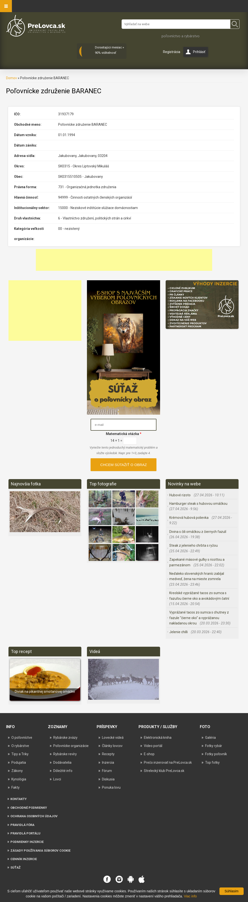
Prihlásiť (199, 52)
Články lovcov (112, 746)
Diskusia (108, 779)
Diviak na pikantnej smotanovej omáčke (45, 691)
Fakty (15, 787)
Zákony (17, 771)
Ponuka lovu (111, 787)
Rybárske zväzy (65, 737)
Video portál (153, 746)
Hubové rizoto (180, 495)
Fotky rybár (213, 746)
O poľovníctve (21, 737)
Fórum (107, 771)
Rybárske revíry (65, 754)
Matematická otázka (123, 434)
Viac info (190, 896)
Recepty (108, 754)
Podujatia (18, 762)
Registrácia (171, 52)
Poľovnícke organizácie (71, 746)
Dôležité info (62, 771)
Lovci (57, 779)
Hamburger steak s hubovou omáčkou (198, 503)
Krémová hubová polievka (189, 518)
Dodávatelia (62, 762)
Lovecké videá (113, 737)
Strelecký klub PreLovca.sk (164, 771)
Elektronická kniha (157, 737)
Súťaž (15, 867)
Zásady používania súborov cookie (40, 850)
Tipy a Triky (20, 754)
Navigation (6, 6)
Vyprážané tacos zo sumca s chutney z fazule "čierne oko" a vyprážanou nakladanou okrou (199, 617)
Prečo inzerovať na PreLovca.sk (168, 762)
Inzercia (108, 762)
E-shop (149, 754)
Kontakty (18, 799)
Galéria (210, 737)
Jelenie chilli (178, 632)
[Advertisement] (124, 260)
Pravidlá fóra (22, 825)
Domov (11, 78)
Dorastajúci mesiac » (109, 47)
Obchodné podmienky (28, 807)
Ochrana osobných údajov (34, 816)
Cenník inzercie (23, 859)
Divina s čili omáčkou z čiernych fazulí (197, 532)
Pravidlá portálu (25, 833)
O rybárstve (20, 746)
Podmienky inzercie (27, 842)
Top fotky (212, 762)
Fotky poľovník (216, 754)
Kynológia (18, 779)
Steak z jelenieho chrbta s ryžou (193, 545)
